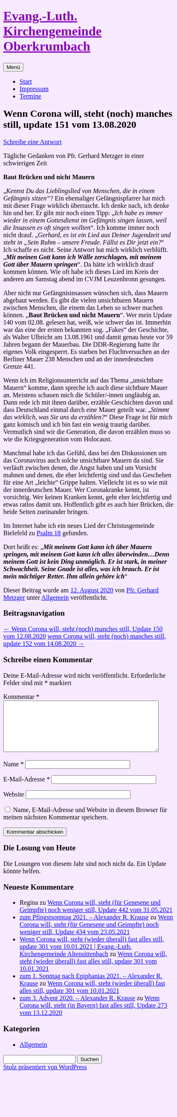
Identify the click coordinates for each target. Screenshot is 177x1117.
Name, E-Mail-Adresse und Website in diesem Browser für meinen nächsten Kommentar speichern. (85, 823)
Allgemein (55, 597)
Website (13, 804)
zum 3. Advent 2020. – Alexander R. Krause (77, 1007)
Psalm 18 (49, 533)
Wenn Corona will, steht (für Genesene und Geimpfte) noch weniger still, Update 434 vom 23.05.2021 (96, 934)
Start (26, 81)
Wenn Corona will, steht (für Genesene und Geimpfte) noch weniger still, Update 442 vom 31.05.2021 (96, 916)
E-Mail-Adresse (26, 788)
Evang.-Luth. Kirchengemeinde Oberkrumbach (52, 31)
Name (13, 773)
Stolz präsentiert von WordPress (45, 1076)
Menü (13, 67)
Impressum (34, 88)
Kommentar (21, 696)
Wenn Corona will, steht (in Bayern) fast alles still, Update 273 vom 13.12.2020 (93, 1015)
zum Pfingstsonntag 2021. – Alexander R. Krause (84, 926)
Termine (30, 96)
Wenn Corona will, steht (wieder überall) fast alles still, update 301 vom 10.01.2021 (93, 971)
